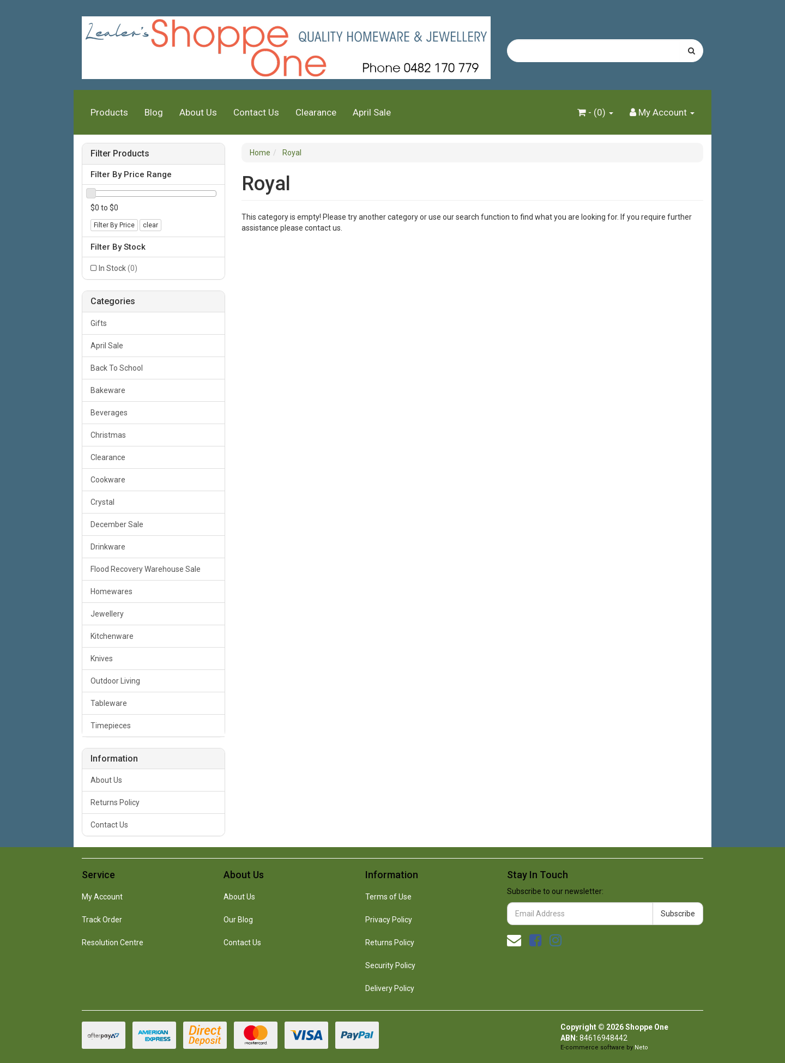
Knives (101, 658)
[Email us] (514, 940)
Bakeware (107, 390)
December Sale (116, 524)
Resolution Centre (112, 942)
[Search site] (691, 50)
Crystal (102, 502)
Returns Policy (115, 802)
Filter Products (119, 154)
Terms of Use (388, 896)
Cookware (107, 479)
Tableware (108, 703)
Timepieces (110, 725)
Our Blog (238, 919)
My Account (102, 896)
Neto (641, 1047)
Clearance (315, 112)
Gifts (98, 323)
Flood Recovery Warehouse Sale (145, 569)
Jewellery (107, 613)
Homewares (111, 591)
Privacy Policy (388, 919)
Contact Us (256, 112)
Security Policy (390, 965)
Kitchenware (112, 636)
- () (595, 112)
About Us (198, 112)
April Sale (372, 112)
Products (109, 112)
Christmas (108, 435)
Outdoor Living (115, 681)
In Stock (118, 268)
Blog (153, 112)
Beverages (109, 412)
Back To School (116, 368)
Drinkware (107, 546)
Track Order (102, 919)
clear (150, 225)
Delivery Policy (389, 988)
